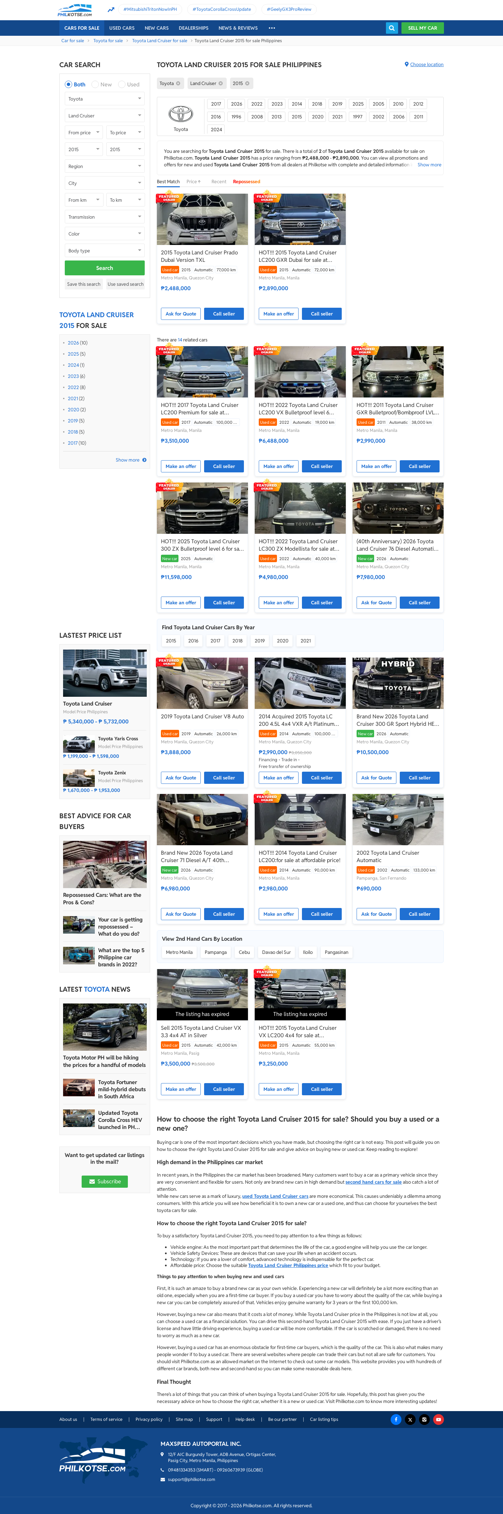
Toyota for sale (108, 41)
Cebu (244, 952)
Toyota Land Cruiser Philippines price (288, 1265)
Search (104, 268)
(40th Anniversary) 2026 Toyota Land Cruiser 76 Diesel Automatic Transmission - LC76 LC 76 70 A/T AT (397, 545)
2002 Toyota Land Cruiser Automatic (388, 856)
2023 (73, 376)
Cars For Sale (81, 28)
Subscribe (104, 1181)
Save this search (84, 284)
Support (214, 1419)
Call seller (224, 314)
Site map (184, 1419)
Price (196, 181)
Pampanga (216, 952)
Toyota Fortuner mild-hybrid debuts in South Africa (122, 1089)
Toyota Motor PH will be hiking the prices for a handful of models (104, 1061)
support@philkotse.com (191, 1479)
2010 (398, 104)
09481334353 (181, 1470)
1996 (236, 117)
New (106, 84)
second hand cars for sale (373, 1182)
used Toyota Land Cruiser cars (275, 1196)
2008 (257, 117)
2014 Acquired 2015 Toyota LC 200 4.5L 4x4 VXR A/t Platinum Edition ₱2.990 (296, 720)
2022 (73, 387)
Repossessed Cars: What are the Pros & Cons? (102, 898)
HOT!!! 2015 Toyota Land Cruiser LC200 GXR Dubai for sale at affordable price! (298, 256)
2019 (73, 421)
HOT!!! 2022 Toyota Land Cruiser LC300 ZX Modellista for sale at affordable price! (298, 545)
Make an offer (278, 314)
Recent (219, 181)
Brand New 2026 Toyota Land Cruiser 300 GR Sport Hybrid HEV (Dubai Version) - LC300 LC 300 (397, 720)
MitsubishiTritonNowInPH (152, 9)
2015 (297, 117)
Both (79, 84)
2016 (216, 117)
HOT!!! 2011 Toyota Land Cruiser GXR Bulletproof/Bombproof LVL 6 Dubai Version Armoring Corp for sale (398, 409)
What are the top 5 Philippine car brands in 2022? (121, 957)
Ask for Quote (181, 314)
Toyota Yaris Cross (118, 739)
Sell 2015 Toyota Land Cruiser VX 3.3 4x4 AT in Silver (201, 1031)
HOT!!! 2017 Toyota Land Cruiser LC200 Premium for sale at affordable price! (200, 409)
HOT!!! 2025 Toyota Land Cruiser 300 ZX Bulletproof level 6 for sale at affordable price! (202, 545)
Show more (128, 460)
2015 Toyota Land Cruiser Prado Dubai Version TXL (199, 256)
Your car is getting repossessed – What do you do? (120, 926)
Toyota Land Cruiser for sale (159, 41)
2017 (73, 443)
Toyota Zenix (112, 773)
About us (68, 1419)
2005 (378, 104)
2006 (398, 117)
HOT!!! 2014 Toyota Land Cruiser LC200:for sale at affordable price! (299, 856)
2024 (73, 365)
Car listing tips (324, 1419)
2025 (73, 354)
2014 (297, 104)
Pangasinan (336, 952)
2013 (277, 117)
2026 (73, 343)
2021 (73, 398)
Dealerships (193, 28)
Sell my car (422, 28)
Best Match (168, 181)
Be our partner (282, 1419)
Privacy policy (149, 1419)
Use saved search (126, 284)
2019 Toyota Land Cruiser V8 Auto (202, 716)
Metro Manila (179, 952)
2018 (73, 432)
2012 (418, 104)
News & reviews (238, 28)
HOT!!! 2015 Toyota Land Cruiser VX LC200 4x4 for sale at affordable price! (298, 1031)
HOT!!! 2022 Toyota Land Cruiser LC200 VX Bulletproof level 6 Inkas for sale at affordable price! (298, 409)
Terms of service (106, 1419)
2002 (378, 117)
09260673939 (231, 1470)
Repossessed (246, 181)
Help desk (245, 1419)
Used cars (122, 28)
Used (133, 84)
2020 (73, 410)
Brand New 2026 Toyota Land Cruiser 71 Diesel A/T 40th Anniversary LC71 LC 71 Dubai (197, 856)
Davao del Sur (276, 952)
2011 (418, 117)
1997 (357, 117)
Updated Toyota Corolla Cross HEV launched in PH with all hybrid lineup (120, 1120)
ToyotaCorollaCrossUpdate (223, 9)
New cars (157, 28)
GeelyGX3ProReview (291, 9)
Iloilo (308, 952)
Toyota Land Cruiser (87, 703)
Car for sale (72, 41)
